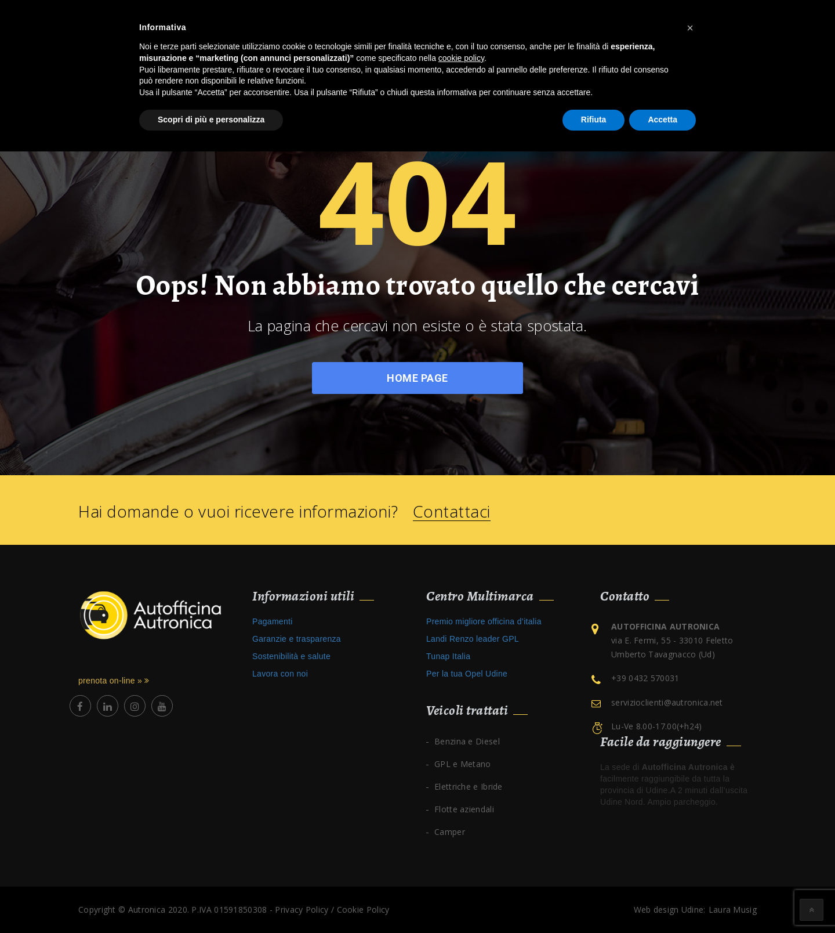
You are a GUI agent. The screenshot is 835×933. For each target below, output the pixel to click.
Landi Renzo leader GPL (472, 638)
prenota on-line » (114, 680)
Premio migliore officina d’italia (484, 621)
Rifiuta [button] (594, 119)
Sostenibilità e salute (291, 656)
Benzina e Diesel (467, 741)
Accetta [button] (662, 119)
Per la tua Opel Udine (466, 673)
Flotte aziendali (464, 809)
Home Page (417, 378)
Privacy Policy (301, 909)
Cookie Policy (363, 909)
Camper (449, 831)
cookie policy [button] (461, 58)
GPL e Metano (462, 763)
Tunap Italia (448, 656)
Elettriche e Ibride (468, 786)
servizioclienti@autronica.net (667, 702)
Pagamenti (272, 621)
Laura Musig (733, 909)
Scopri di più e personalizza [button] (211, 119)
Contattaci (452, 511)
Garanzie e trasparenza (296, 638)
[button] (690, 28)
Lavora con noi (280, 673)
